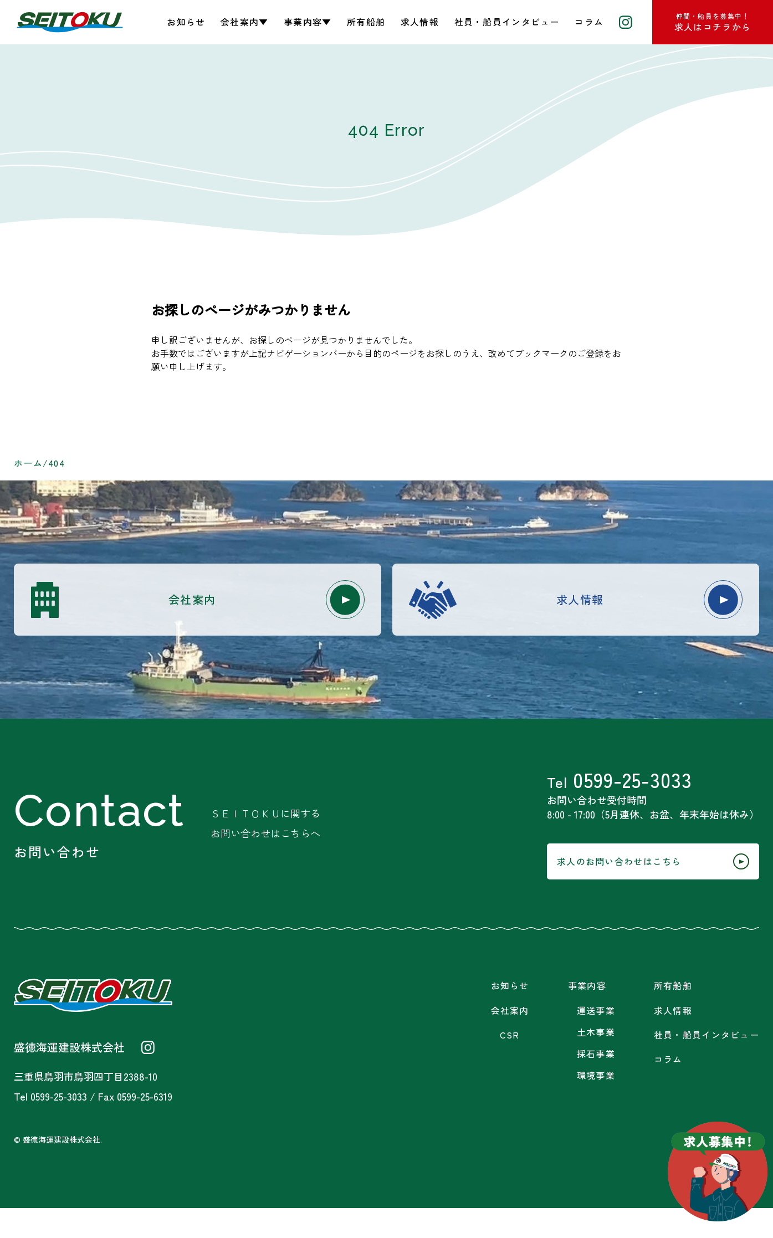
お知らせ (186, 21)
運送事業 (596, 1040)
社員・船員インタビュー (507, 21)
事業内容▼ (307, 21)
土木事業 (596, 1062)
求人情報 (420, 21)
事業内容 (587, 1015)
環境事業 (596, 1105)
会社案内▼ (244, 21)
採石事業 (596, 1083)
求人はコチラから (712, 22)
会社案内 (251, 602)
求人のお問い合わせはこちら (632, 888)
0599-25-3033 (619, 793)
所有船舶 (366, 21)
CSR (510, 1064)
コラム (589, 21)
